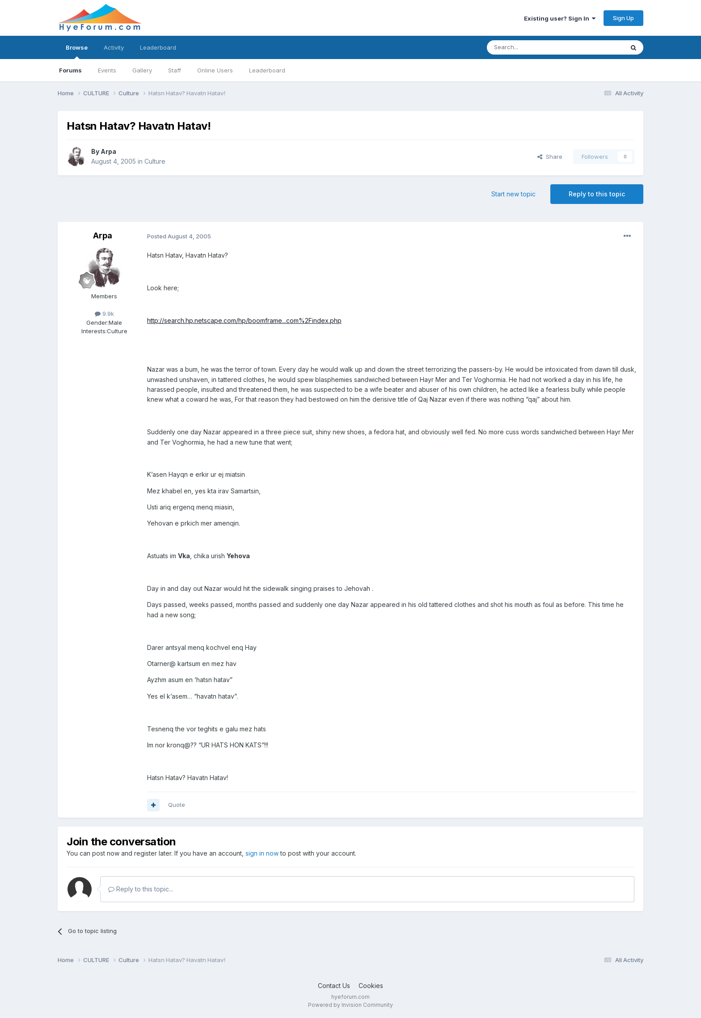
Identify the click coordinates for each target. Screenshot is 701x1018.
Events (107, 70)
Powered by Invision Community (350, 1004)
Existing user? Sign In (559, 18)
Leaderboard (267, 70)
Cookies (371, 985)
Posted (179, 236)
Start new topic (513, 194)
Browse (77, 51)
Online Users (215, 70)
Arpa (108, 151)
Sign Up (623, 17)
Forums (70, 70)
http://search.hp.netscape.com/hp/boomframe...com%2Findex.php (244, 320)
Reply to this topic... (140, 889)
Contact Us (334, 985)
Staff (174, 70)
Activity (114, 47)
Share (549, 156)
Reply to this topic (597, 194)
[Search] (532, 47)
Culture (154, 161)
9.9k (104, 313)
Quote (176, 804)
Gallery (142, 70)
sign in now (262, 853)
